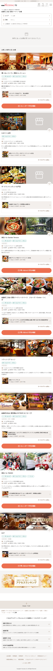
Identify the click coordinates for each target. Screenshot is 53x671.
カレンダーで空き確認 (26, 106)
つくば (3, 612)
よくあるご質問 (26, 663)
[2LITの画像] (26, 521)
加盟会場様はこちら (11, 659)
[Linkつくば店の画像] (26, 121)
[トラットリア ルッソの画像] (26, 348)
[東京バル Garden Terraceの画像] (26, 226)
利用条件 (21, 656)
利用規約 (15, 656)
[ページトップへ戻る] (26, 605)
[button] (26, 624)
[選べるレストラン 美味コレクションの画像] (26, 61)
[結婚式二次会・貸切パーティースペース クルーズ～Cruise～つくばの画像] (26, 286)
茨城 (45, 610)
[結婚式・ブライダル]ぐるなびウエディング (12, 610)
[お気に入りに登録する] (49, 70)
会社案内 (9, 656)
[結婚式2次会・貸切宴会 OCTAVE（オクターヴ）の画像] (26, 401)
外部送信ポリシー (42, 656)
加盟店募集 (21, 659)
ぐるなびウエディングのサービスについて (36, 659)
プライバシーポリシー (30, 656)
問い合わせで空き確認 (26, 270)
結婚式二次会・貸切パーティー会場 (33, 610)
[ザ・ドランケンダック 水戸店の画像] (26, 175)
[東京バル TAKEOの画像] (26, 461)
